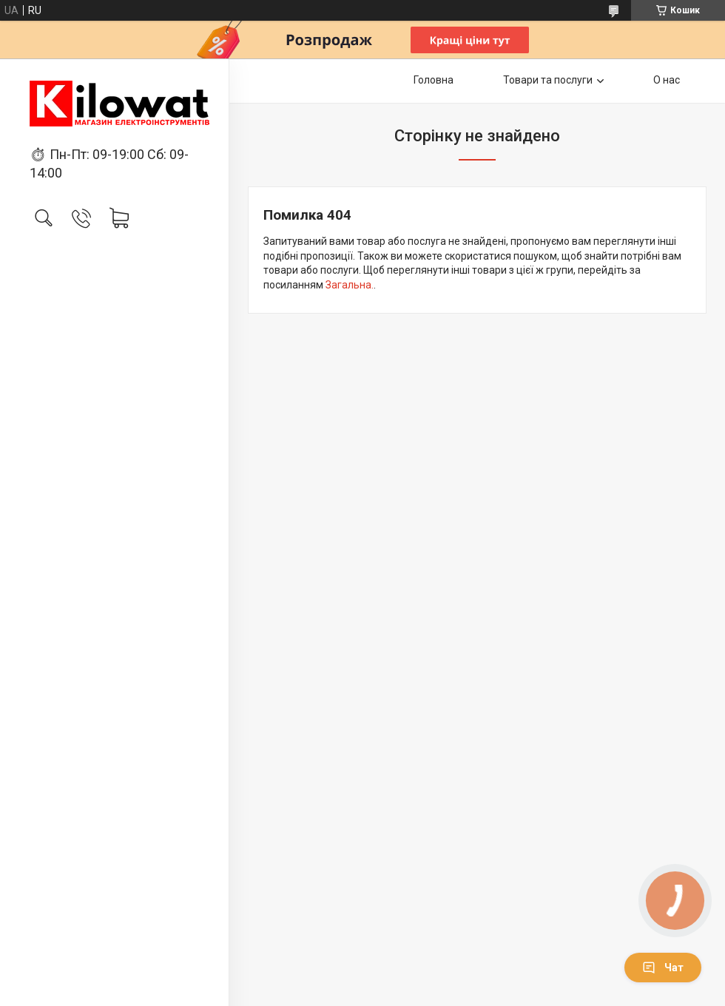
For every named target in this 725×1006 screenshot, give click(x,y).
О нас (666, 80)
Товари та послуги (548, 80)
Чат (663, 967)
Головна (433, 80)
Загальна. (350, 285)
